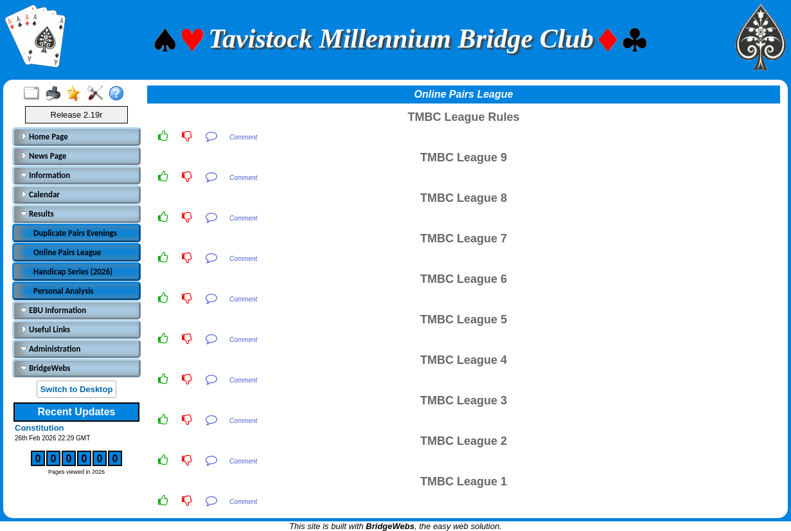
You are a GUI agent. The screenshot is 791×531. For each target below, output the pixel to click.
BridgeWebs (46, 368)
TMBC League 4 (463, 360)
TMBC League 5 (463, 319)
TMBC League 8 (463, 198)
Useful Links (45, 329)
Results (37, 214)
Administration (50, 349)
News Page (43, 156)
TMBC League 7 (463, 238)
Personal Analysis (63, 291)
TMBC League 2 (463, 441)
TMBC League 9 (463, 157)
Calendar (40, 194)
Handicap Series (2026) (72, 271)
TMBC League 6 (463, 279)
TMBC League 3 (463, 400)
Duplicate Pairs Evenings (75, 233)
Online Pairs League (67, 252)
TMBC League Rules (463, 117)
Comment (243, 137)
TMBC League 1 (463, 481)
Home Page (44, 136)
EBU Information (53, 310)
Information (45, 175)
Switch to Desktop (76, 389)
